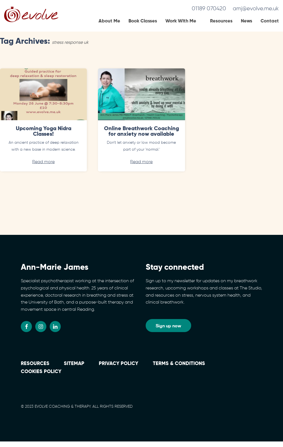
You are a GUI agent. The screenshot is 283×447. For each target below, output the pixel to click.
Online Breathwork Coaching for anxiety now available (141, 131)
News (246, 21)
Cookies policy (41, 371)
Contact (270, 21)
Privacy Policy (118, 363)
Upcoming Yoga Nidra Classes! (43, 131)
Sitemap (74, 363)
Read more (43, 162)
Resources (221, 21)
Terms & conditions (179, 363)
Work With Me (180, 21)
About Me (109, 21)
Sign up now (168, 325)
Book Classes (142, 21)
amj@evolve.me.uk (256, 8)
